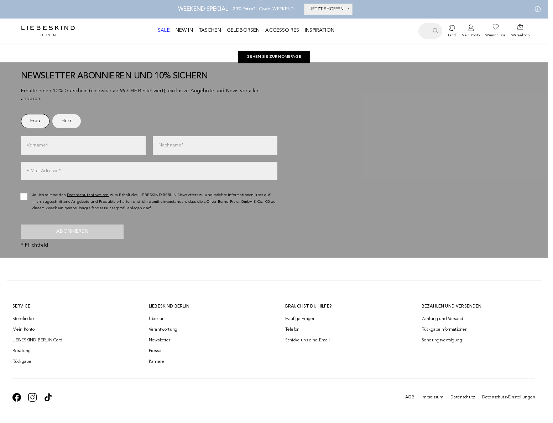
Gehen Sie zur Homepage (273, 57)
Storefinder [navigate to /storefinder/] (23, 319)
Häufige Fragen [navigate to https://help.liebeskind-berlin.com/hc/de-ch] (300, 319)
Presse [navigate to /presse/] (155, 351)
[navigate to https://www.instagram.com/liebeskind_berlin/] (32, 397)
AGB (409, 397)
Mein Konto (470, 35)
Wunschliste (495, 35)
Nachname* (170, 145)
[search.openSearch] (430, 31)
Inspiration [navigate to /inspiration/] (319, 30)
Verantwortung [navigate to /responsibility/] (163, 329)
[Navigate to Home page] (48, 31)
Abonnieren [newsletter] (72, 231)
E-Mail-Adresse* (44, 171)
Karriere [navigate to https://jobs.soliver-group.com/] (156, 362)
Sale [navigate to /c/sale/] (164, 30)
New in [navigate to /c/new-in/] (184, 30)
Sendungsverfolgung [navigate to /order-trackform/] (442, 340)
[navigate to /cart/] (520, 31)
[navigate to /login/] (470, 31)
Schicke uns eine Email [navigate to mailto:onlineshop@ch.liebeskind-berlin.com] (307, 340)
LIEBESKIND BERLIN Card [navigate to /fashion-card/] (37, 340)
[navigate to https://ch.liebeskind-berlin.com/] (274, 57)
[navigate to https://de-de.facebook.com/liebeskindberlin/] (16, 397)
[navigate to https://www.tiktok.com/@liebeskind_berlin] (48, 397)
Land (452, 35)
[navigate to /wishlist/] (495, 31)
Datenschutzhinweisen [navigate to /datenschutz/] (88, 195)
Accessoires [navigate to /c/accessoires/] (282, 30)
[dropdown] (452, 31)
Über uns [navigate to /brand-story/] (157, 319)
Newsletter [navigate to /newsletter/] (160, 340)
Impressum (432, 397)
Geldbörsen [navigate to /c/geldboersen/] (243, 30)
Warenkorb (520, 35)
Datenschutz (462, 397)
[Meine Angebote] (536, 9)
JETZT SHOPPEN (330, 9)
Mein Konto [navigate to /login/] (23, 329)
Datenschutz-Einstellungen (508, 397)
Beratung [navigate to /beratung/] (21, 351)
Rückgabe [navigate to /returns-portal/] (21, 362)
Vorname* (37, 145)
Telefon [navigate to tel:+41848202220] (292, 329)
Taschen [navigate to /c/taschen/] (210, 30)
